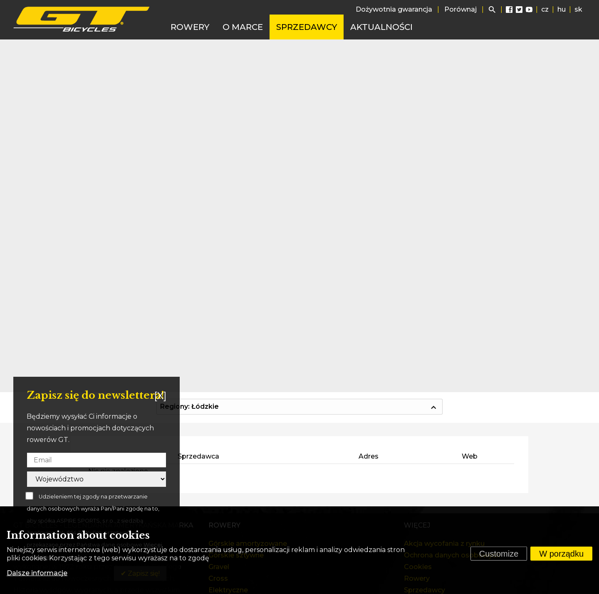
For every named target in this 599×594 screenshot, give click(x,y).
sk (578, 9)
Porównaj (460, 9)
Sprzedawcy (306, 27)
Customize (498, 553)
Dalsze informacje (37, 573)
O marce (243, 27)
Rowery (190, 27)
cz (545, 9)
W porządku (561, 553)
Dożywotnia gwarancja (394, 9)
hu (561, 9)
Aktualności (381, 27)
